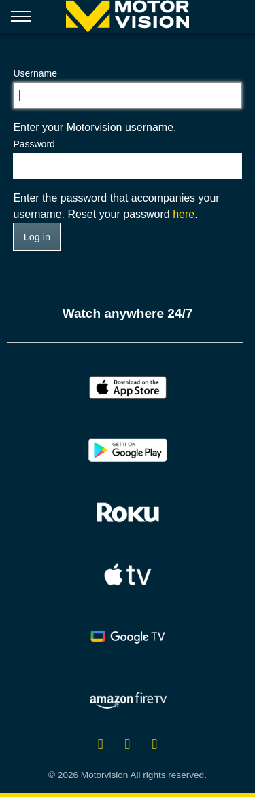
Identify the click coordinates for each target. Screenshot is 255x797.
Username (35, 73)
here (183, 214)
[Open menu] (21, 19)
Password (33, 143)
